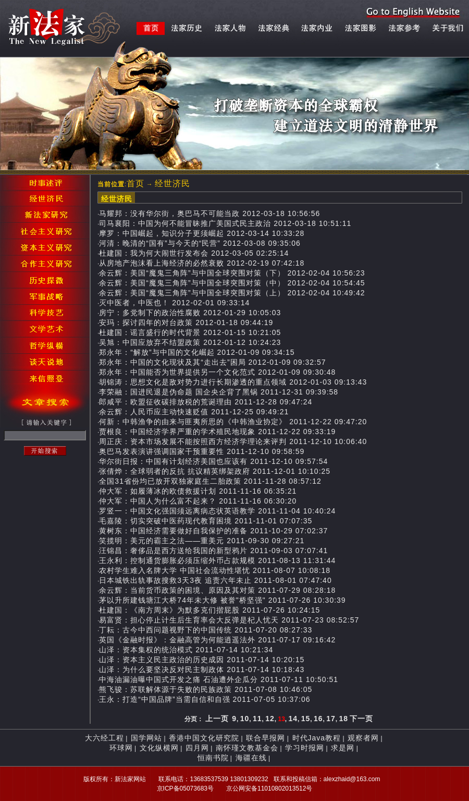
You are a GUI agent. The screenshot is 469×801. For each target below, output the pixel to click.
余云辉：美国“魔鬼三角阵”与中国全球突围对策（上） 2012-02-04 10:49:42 (232, 293)
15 (306, 718)
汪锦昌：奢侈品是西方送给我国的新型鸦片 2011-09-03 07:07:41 (213, 550)
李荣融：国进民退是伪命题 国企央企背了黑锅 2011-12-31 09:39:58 (218, 392)
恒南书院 (213, 758)
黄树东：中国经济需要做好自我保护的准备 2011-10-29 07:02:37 (213, 531)
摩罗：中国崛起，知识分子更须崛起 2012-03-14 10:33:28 (201, 233)
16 (318, 718)
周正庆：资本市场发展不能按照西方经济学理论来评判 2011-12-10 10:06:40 (233, 441)
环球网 (121, 748)
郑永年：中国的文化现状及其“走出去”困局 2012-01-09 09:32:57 (212, 362)
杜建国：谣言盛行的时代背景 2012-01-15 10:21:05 (190, 332)
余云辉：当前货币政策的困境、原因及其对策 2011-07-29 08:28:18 (217, 590)
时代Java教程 (316, 738)
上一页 (217, 718)
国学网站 (146, 738)
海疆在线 (251, 758)
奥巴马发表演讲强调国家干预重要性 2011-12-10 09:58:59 (201, 451)
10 (245, 718)
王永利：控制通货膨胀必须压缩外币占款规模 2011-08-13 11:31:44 (217, 560)
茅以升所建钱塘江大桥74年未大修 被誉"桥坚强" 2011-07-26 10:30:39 (222, 600)
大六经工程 (104, 738)
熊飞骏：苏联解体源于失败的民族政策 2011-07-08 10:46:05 (205, 689)
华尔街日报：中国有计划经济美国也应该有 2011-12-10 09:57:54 (213, 461)
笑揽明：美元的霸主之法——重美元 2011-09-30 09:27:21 (201, 540)
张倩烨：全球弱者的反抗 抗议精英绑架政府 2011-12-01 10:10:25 (214, 471)
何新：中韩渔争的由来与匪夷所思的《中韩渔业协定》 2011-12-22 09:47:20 (233, 421)
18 (344, 718)
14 (293, 718)
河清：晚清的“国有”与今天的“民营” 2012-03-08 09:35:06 (200, 243)
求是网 (342, 748)
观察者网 (363, 738)
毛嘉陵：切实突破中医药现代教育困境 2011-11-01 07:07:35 (205, 521)
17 (331, 718)
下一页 (361, 718)
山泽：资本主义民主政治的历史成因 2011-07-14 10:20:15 (201, 659)
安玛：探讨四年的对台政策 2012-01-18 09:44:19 (186, 322)
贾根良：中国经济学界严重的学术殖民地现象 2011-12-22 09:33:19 (217, 431)
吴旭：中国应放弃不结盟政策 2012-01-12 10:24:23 (190, 342)
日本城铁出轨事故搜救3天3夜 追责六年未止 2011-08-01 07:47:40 (215, 580)
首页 (135, 183)
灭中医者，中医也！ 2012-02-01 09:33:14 (174, 302)
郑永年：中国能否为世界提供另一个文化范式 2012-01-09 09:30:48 (217, 372)
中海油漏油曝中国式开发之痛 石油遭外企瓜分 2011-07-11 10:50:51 (218, 679)
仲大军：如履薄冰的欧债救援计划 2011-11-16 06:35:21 (198, 491)
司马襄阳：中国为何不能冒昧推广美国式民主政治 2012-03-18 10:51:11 (225, 223)
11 (257, 718)
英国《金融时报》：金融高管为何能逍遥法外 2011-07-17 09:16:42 (217, 640)
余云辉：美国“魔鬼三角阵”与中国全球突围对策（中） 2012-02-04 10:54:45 (232, 283)
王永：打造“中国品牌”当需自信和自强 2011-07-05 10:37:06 (204, 699)
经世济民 (172, 183)
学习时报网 (304, 748)
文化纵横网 (159, 748)
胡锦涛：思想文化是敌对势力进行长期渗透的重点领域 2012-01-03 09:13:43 (233, 382)
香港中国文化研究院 (204, 738)
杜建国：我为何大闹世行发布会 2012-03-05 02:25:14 (194, 253)
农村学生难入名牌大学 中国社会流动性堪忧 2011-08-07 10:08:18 (214, 570)
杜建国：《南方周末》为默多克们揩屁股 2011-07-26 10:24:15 (209, 610)
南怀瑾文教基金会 (247, 748)
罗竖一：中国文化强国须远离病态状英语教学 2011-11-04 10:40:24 (217, 511)
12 (270, 718)
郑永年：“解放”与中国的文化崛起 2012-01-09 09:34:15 (196, 352)
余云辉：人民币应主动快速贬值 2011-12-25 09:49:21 (194, 412)
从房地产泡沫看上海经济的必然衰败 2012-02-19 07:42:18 (201, 263)
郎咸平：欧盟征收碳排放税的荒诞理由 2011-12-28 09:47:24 (205, 402)
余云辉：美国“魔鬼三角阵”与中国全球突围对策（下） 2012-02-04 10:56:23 (232, 273)
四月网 (197, 748)
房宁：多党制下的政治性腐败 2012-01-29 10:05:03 (190, 312)
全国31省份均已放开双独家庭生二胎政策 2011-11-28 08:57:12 (210, 481)
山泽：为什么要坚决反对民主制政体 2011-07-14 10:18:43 (201, 669)
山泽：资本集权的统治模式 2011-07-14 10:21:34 (186, 649)
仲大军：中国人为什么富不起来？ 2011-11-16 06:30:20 (198, 501)
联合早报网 (265, 738)
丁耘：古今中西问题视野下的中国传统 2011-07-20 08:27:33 (205, 630)
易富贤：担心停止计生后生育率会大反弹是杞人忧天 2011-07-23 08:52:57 (229, 620)
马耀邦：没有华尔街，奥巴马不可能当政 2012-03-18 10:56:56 (209, 213)
